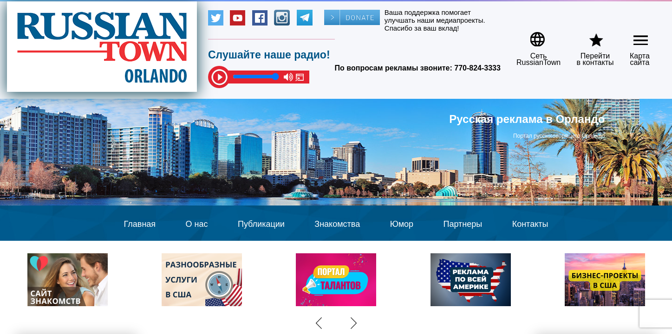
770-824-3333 (477, 68)
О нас (197, 224)
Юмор (401, 224)
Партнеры (463, 224)
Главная (140, 224)
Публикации (261, 224)
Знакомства (337, 224)
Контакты (530, 224)
